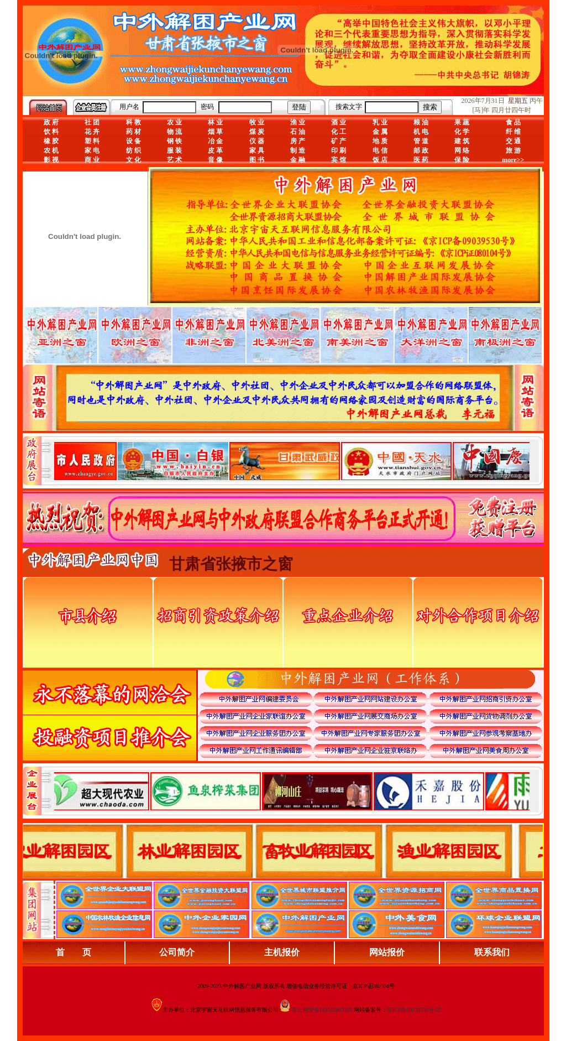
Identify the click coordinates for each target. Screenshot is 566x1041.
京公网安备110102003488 (322, 1010)
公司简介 (177, 952)
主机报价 (282, 952)
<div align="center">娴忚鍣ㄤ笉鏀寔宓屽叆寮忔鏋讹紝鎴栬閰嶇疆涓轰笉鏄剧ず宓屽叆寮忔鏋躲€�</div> (292, 460)
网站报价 (387, 952)
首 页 (73, 952)
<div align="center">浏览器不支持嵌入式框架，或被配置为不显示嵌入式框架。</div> (292, 791)
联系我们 (492, 952)
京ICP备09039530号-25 (414, 1010)
